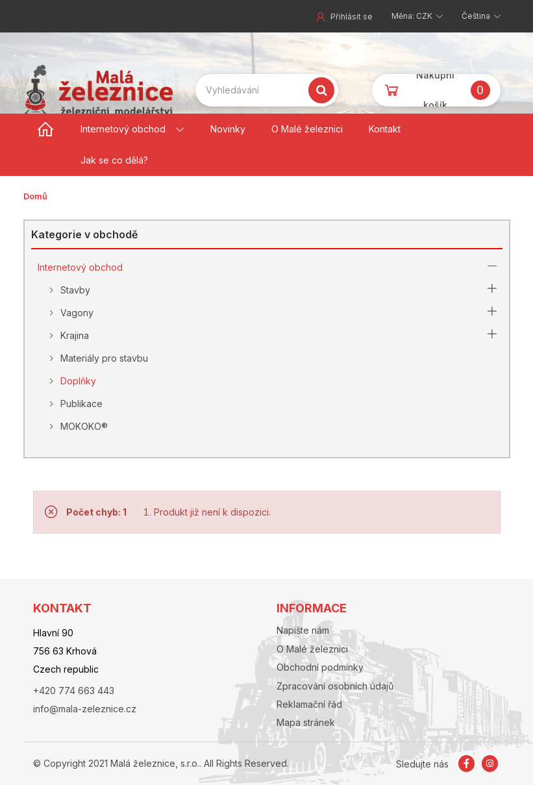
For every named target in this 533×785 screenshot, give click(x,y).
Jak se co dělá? (114, 160)
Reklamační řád (309, 704)
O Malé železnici (307, 128)
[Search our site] (266, 90)
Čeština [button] (477, 16)
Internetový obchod (123, 128)
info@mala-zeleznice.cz (84, 708)
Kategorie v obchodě (84, 234)
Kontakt (385, 128)
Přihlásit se (343, 16)
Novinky (227, 128)
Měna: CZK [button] (412, 16)
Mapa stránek (306, 722)
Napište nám (303, 630)
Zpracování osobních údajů (335, 686)
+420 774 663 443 (73, 690)
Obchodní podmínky (320, 667)
